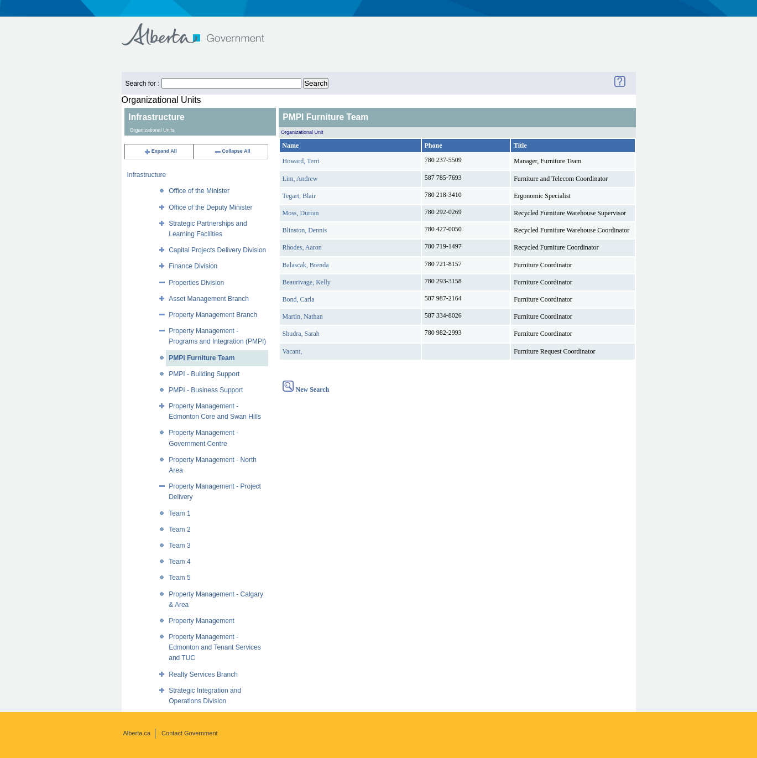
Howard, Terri (301, 161)
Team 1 (179, 513)
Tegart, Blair (299, 196)
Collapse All (232, 151)
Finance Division (193, 266)
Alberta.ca (137, 733)
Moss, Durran (301, 213)
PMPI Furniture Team (201, 358)
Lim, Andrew (300, 179)
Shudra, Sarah (301, 334)
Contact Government (189, 733)
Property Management (201, 621)
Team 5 (179, 578)
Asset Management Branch (209, 299)
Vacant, (292, 351)
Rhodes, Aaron (302, 247)
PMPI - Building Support (204, 374)
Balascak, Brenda (306, 265)
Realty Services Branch (203, 674)
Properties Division (196, 283)
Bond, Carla (299, 299)
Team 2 (179, 529)
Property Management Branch (213, 315)
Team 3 (179, 545)
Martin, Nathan (303, 316)
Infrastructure (146, 175)
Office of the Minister (199, 191)
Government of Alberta (202, 29)
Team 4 (179, 561)
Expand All (160, 151)
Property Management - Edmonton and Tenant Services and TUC (215, 647)
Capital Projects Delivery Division (217, 250)
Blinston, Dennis (305, 230)
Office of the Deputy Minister (210, 207)
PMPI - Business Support (206, 390)
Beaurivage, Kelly (307, 282)
